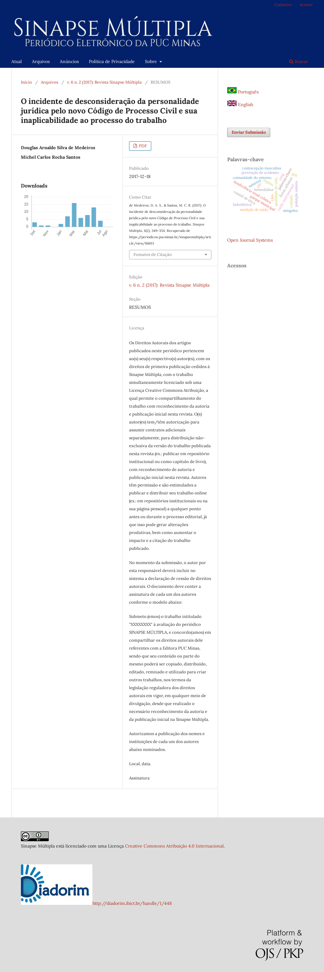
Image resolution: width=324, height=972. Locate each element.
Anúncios (69, 61)
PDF (142, 146)
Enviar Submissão (249, 132)
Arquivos (41, 61)
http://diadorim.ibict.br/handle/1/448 (132, 903)
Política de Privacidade (112, 61)
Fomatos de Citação (153, 254)
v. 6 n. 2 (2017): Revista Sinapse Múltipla (104, 82)
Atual (16, 61)
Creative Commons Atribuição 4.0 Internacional (174, 846)
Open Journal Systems (250, 240)
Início (26, 82)
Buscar (298, 61)
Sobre (151, 61)
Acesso (306, 4)
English (240, 104)
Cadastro (283, 4)
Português (243, 92)
